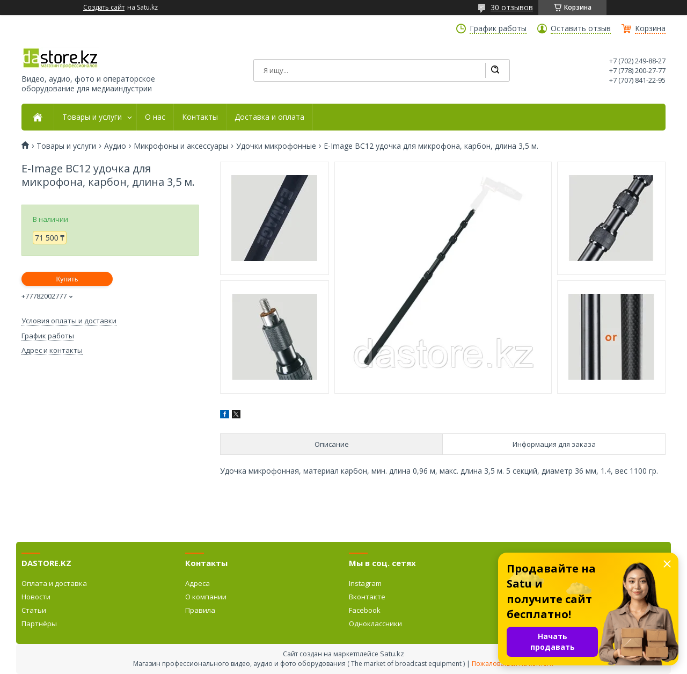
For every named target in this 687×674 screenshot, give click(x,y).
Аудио (115, 146)
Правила (200, 610)
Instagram (365, 583)
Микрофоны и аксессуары (181, 146)
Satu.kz (392, 653)
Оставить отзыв (581, 28)
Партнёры (39, 623)
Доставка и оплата (269, 117)
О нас (155, 117)
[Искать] (495, 70)
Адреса (197, 583)
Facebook (365, 610)
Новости (35, 596)
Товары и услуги (92, 117)
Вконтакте (367, 596)
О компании (205, 596)
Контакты (200, 117)
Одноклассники (375, 623)
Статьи (33, 610)
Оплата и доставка (54, 583)
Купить (67, 279)
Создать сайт (104, 7)
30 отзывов (512, 7)
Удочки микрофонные (276, 146)
